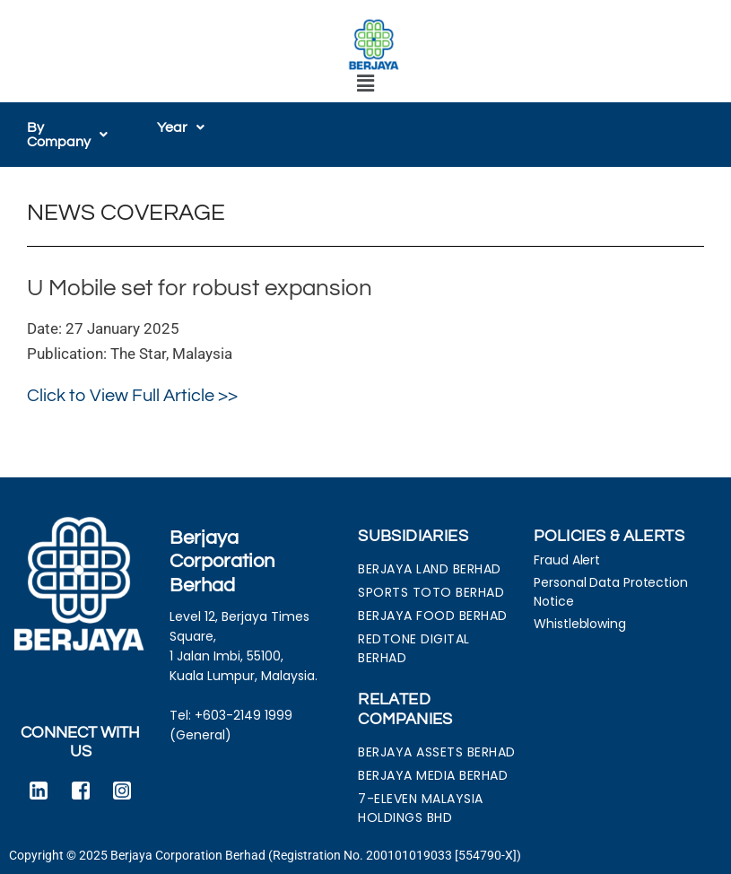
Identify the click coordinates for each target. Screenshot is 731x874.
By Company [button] (67, 134)
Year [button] (181, 127)
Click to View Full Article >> (132, 396)
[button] (365, 84)
